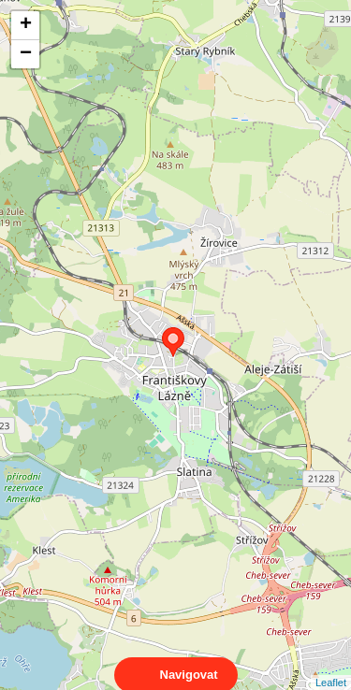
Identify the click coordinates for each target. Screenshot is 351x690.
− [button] (26, 54)
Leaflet (330, 665)
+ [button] (26, 25)
